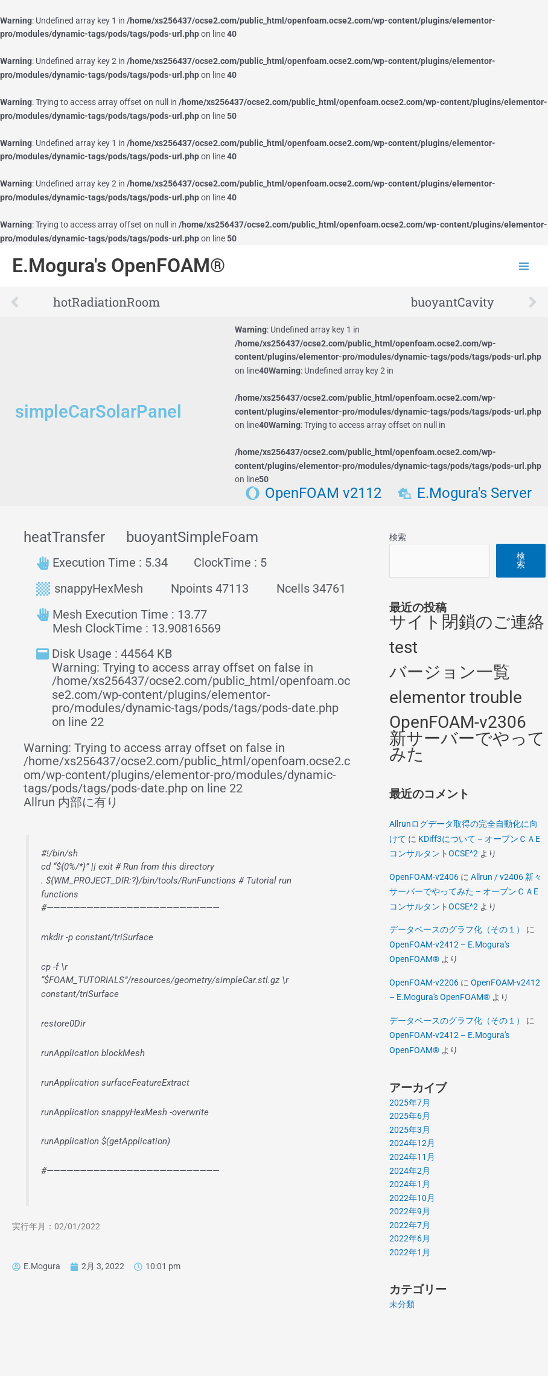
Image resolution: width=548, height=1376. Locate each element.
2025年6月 (409, 1116)
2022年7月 (409, 1225)
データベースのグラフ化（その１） (456, 929)
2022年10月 (412, 1198)
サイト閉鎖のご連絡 (466, 622)
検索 (397, 537)
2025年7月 (409, 1102)
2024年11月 (412, 1157)
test (403, 647)
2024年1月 (409, 1184)
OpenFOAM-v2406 (424, 877)
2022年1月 (409, 1252)
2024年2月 (409, 1171)
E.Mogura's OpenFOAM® (118, 265)
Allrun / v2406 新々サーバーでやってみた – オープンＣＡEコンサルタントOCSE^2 (465, 891)
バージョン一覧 (449, 672)
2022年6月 (409, 1238)
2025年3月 (409, 1130)
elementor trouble (455, 697)
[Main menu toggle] (524, 265)
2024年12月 (412, 1143)
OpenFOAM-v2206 (424, 982)
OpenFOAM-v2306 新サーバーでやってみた (467, 738)
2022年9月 (409, 1211)
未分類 (402, 1304)
